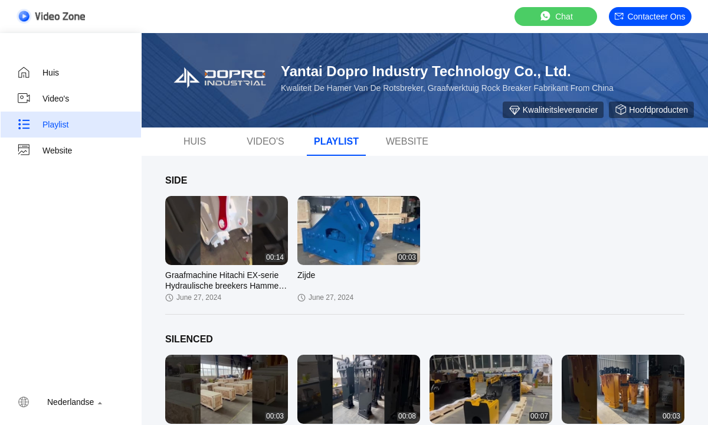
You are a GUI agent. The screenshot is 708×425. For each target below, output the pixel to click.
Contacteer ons (650, 16)
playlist (336, 141)
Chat (556, 16)
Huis (38, 73)
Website (44, 150)
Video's (43, 98)
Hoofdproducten (651, 110)
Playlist (42, 124)
